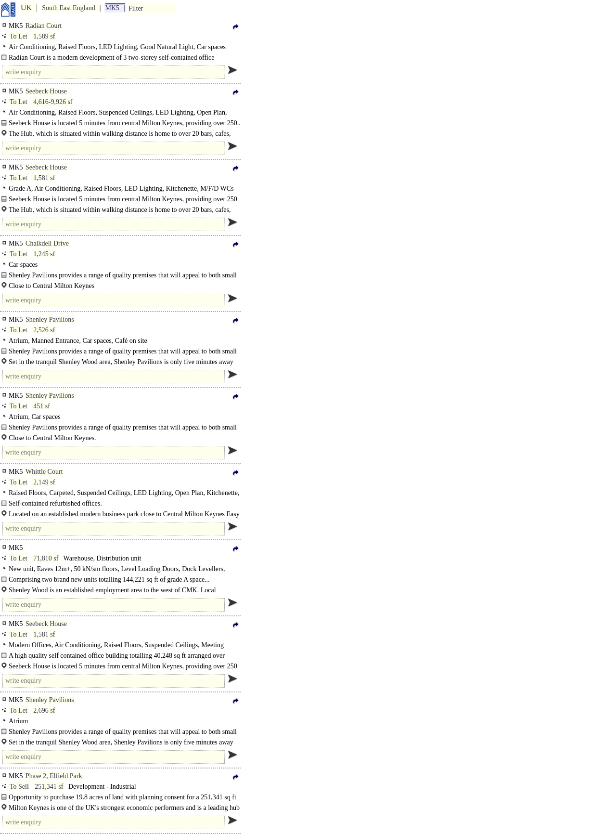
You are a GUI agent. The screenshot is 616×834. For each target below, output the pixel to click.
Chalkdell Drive (47, 243)
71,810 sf (45, 558)
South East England (68, 8)
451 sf (41, 406)
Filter (135, 8)
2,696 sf (44, 710)
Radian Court (44, 25)
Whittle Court (44, 471)
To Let (18, 36)
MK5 (112, 8)
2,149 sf (44, 482)
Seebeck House (46, 91)
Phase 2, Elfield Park (54, 776)
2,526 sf (44, 330)
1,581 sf (44, 178)
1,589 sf (44, 36)
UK (26, 7)
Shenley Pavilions (50, 319)
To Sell (19, 786)
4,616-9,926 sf (52, 101)
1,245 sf (44, 254)
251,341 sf (49, 786)
